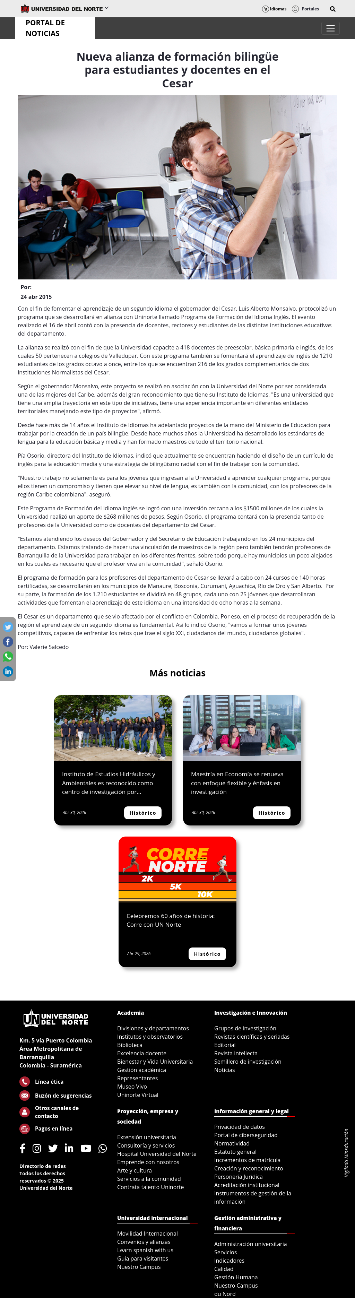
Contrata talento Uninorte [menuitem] (150, 1187)
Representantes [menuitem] (137, 1078)
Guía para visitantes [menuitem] (142, 1258)
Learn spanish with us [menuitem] (145, 1250)
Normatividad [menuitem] (232, 1143)
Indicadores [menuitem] (229, 1260)
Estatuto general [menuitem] (235, 1152)
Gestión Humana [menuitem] (236, 1277)
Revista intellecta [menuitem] (236, 1053)
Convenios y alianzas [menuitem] (144, 1242)
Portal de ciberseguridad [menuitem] (246, 1135)
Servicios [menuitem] (225, 1252)
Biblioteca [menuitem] (129, 1045)
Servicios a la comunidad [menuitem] (149, 1179)
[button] (333, 9)
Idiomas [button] (274, 9)
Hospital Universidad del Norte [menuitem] (157, 1154)
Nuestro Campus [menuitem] (139, 1267)
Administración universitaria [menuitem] (250, 1244)
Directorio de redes (42, 1166)
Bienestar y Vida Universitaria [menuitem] (155, 1061)
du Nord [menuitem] (225, 1294)
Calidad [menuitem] (224, 1269)
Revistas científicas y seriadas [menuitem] (251, 1036)
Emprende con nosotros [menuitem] (148, 1162)
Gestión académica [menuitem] (141, 1070)
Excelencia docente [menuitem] (141, 1053)
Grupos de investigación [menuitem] (245, 1028)
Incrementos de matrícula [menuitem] (247, 1160)
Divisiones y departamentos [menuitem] (153, 1028)
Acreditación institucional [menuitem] (246, 1185)
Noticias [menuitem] (224, 1070)
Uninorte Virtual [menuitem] (137, 1095)
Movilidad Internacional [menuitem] (147, 1233)
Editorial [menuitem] (225, 1045)
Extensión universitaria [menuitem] (146, 1137)
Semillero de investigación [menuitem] (248, 1061)
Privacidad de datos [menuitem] (239, 1127)
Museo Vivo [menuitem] (132, 1086)
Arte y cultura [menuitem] (134, 1170)
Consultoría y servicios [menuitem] (146, 1145)
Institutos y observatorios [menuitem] (150, 1036)
